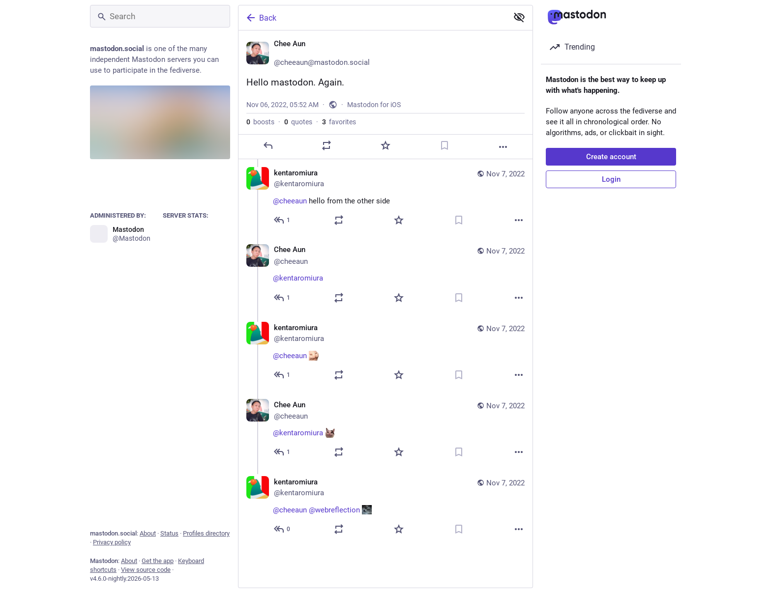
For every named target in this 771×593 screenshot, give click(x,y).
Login (611, 179)
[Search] (160, 16)
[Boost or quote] (326, 145)
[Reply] (268, 145)
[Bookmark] (444, 145)
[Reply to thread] (282, 220)
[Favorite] (385, 145)
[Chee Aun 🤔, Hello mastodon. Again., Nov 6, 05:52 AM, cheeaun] (385, 94)
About (148, 533)
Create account (611, 156)
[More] (503, 147)
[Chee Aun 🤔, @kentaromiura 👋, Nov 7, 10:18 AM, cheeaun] (385, 275)
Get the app (158, 561)
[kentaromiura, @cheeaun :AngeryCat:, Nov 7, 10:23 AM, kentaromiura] (385, 352)
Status (169, 533)
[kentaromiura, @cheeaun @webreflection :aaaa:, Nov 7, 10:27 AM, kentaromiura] (385, 506)
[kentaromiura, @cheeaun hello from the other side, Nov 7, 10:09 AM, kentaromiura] (385, 197)
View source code (146, 569)
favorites (339, 121)
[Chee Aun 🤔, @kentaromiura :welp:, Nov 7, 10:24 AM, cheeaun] (385, 429)
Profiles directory (206, 533)
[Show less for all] (519, 17)
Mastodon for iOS (374, 105)
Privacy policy (112, 542)
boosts (260, 121)
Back (260, 18)
